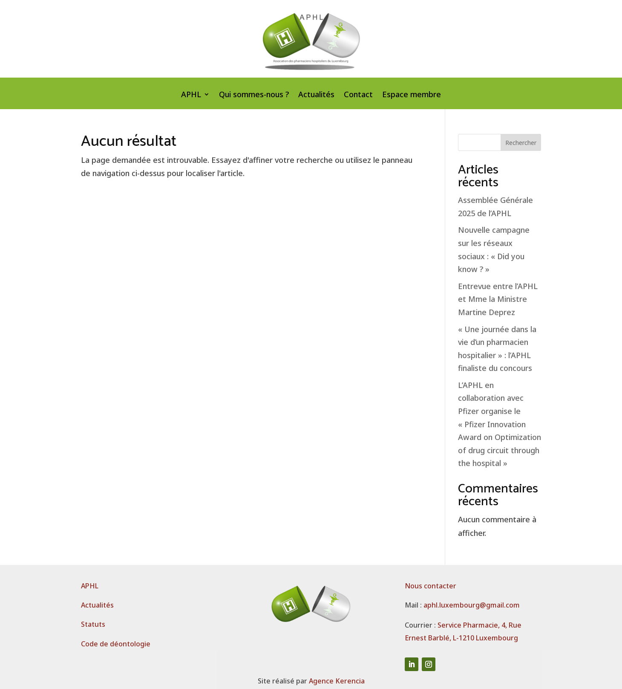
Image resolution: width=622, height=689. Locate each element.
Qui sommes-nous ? (254, 95)
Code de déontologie (115, 643)
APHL (191, 95)
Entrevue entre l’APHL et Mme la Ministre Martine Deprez (498, 299)
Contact (358, 95)
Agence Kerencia (337, 681)
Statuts (93, 624)
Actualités (316, 95)
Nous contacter (430, 586)
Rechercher (520, 143)
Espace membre (411, 95)
